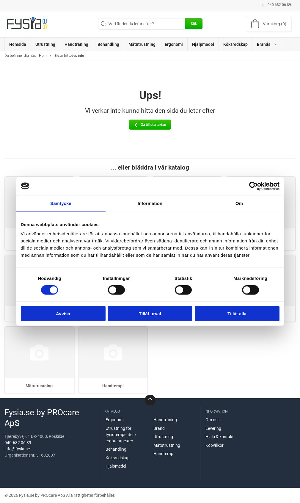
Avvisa (63, 313)
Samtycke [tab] (60, 203)
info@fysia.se (17, 448)
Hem (43, 56)
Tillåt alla (236, 313)
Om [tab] (239, 203)
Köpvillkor (214, 445)
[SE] (26, 24)
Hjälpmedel (116, 466)
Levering (213, 428)
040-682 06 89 (17, 442)
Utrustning (163, 436)
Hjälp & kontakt (219, 436)
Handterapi (113, 385)
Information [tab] (150, 203)
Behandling (116, 449)
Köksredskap (118, 457)
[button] (266, 44)
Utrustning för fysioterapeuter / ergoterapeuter (121, 434)
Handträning (165, 419)
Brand (159, 428)
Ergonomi (114, 419)
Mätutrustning (39, 385)
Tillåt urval (150, 313)
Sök (194, 24)
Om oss (212, 419)
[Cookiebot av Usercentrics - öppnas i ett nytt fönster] (253, 185)
